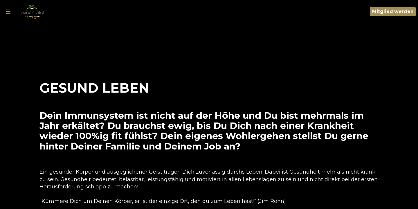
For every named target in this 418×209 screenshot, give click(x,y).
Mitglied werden (393, 11)
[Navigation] (8, 11)
